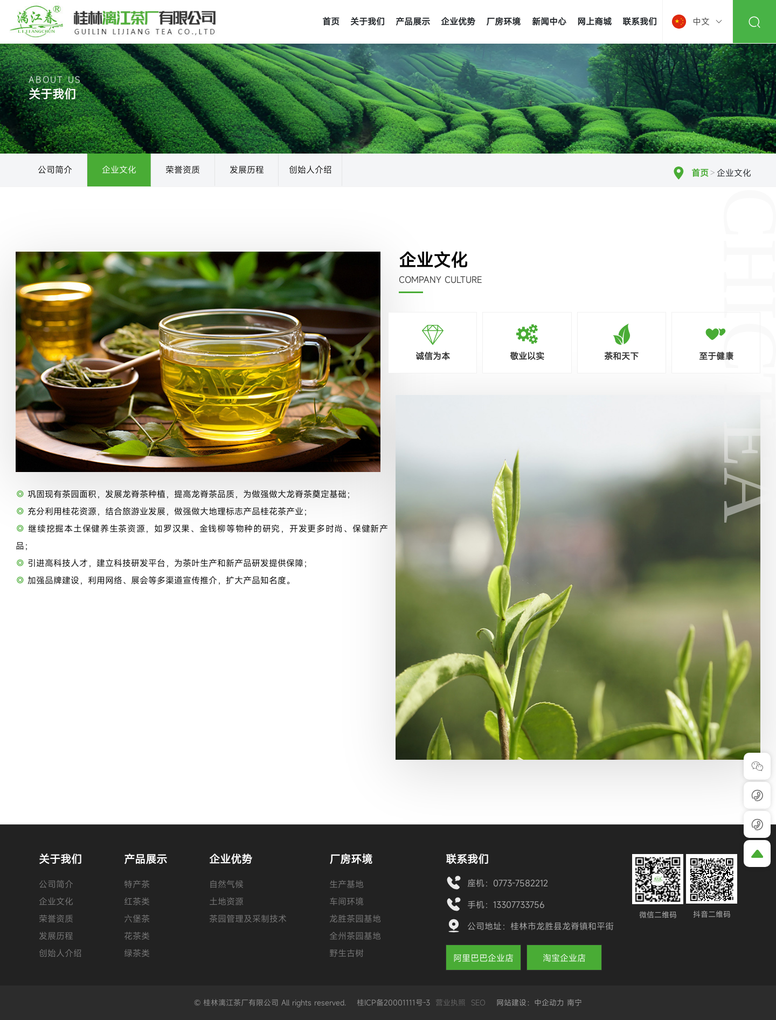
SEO (478, 1002)
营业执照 (450, 1002)
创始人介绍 (310, 170)
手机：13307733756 (506, 905)
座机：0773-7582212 (507, 883)
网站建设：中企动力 (530, 1002)
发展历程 (247, 170)
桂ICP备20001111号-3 (393, 1003)
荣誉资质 (182, 170)
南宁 (574, 1002)
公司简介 (55, 170)
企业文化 (119, 170)
